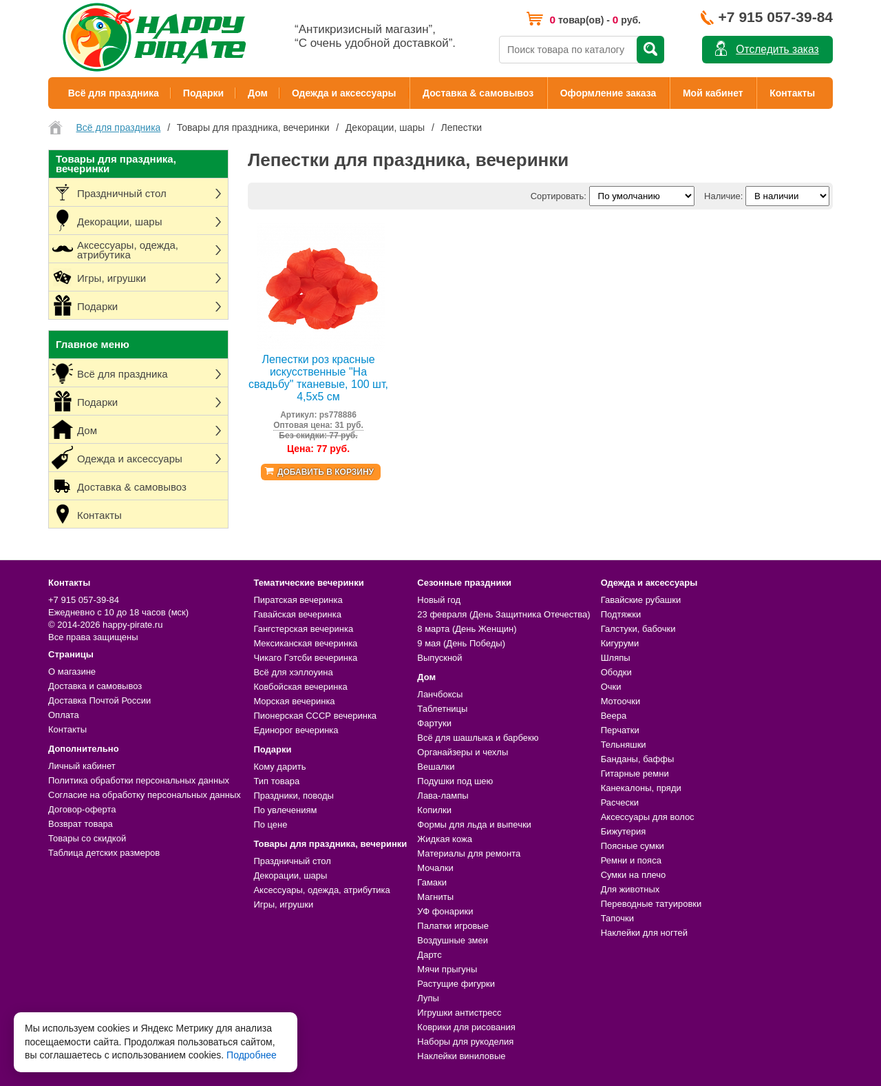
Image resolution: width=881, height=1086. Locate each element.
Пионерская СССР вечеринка (314, 715)
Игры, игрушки (283, 904)
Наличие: (723, 196)
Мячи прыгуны (447, 969)
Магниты (435, 897)
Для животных (630, 889)
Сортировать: (558, 196)
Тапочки (617, 918)
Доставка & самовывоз (478, 93)
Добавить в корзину (325, 472)
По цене (270, 824)
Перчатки (620, 730)
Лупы (428, 998)
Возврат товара (80, 824)
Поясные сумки (632, 846)
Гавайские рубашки (641, 600)
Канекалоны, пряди (641, 788)
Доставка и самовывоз (95, 686)
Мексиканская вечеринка (305, 643)
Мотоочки (621, 701)
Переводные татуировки (651, 904)
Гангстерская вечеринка (303, 629)
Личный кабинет (82, 766)
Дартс (429, 955)
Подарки (203, 93)
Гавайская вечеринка (297, 614)
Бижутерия (623, 831)
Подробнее (251, 1055)
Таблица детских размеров (104, 853)
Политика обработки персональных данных (138, 780)
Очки (611, 687)
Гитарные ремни (635, 773)
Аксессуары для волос (647, 817)
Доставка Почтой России (99, 700)
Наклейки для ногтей (644, 933)
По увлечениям (285, 810)
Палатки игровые (453, 926)
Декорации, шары (290, 875)
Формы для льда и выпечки (474, 824)
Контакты (792, 93)
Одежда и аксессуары (344, 93)
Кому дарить (279, 766)
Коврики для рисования (466, 1027)
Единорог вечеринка (295, 730)
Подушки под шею (455, 781)
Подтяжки (621, 614)
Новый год (438, 600)
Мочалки (435, 868)
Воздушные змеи (452, 940)
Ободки (616, 672)
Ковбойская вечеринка (300, 687)
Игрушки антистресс (459, 1012)
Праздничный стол (291, 861)
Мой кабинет (713, 93)
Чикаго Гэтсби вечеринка (305, 658)
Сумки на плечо (633, 875)
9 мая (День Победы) (461, 643)
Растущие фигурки (456, 984)
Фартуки (434, 723)
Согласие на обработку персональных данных (144, 795)
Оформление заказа (608, 93)
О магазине (72, 671)
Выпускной (439, 658)
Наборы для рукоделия (465, 1041)
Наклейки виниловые (461, 1056)
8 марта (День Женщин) (466, 629)
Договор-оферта (82, 809)
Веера (614, 715)
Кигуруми (620, 643)
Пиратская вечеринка (297, 600)
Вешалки (435, 766)
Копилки (434, 810)
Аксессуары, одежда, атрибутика (321, 890)
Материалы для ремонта (468, 853)
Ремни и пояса (631, 860)
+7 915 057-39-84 (776, 17)
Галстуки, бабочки (638, 629)
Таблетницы (442, 709)
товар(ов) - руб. (595, 19)
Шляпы (615, 658)
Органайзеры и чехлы (462, 752)
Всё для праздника (113, 93)
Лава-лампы (442, 795)
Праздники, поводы (293, 795)
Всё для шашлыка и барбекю (477, 737)
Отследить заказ (777, 49)
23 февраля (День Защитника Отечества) (503, 614)
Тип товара (276, 781)
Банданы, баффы (638, 759)
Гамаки (432, 882)
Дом (258, 93)
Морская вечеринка (294, 701)
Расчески (620, 802)
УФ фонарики (445, 911)
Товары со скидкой (87, 838)
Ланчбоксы (440, 694)
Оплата (63, 715)
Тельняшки (623, 744)
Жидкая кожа (444, 839)
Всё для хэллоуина (292, 672)
